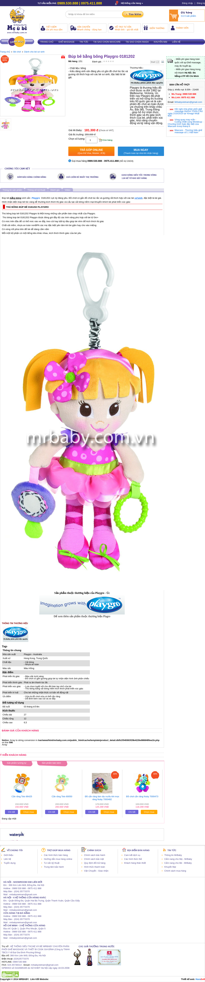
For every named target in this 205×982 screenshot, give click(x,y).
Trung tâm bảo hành (54, 867)
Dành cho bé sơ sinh (34, 51)
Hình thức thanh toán (94, 867)
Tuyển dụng (10, 863)
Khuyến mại (160, 42)
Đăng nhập (187, 3)
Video (67, 190)
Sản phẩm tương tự (16, 763)
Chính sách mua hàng (175, 870)
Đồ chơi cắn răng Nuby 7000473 (142, 796)
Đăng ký (201, 3)
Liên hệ (176, 42)
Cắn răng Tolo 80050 (62, 796)
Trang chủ (46, 42)
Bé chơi (17, 51)
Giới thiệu (8, 855)
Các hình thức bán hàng (56, 855)
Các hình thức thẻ (133, 859)
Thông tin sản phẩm (12, 190)
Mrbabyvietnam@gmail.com (188, 102)
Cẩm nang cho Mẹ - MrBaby (178, 859)
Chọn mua (28, 812)
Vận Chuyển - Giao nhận (96, 870)
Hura (200, 979)
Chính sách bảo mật (94, 859)
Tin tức (83, 42)
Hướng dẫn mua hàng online (58, 859)
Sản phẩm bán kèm (51, 763)
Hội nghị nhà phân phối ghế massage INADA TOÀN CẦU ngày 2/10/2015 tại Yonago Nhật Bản (185, 112)
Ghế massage (66, 42)
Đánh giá (55, 190)
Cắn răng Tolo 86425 (21, 796)
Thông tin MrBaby (173, 855)
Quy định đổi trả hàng (94, 863)
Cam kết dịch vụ (132, 855)
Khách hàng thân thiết (135, 863)
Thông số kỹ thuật (36, 190)
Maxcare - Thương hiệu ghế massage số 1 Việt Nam (188, 131)
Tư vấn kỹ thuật (51, 863)
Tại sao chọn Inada (137, 42)
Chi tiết (11, 812)
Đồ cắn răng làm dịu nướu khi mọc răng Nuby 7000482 (102, 798)
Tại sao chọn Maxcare (107, 42)
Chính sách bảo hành (94, 855)
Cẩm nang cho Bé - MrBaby (178, 863)
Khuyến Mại (170, 867)
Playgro (36, 198)
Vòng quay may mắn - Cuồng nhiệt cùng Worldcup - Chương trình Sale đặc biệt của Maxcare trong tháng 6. (185, 123)
